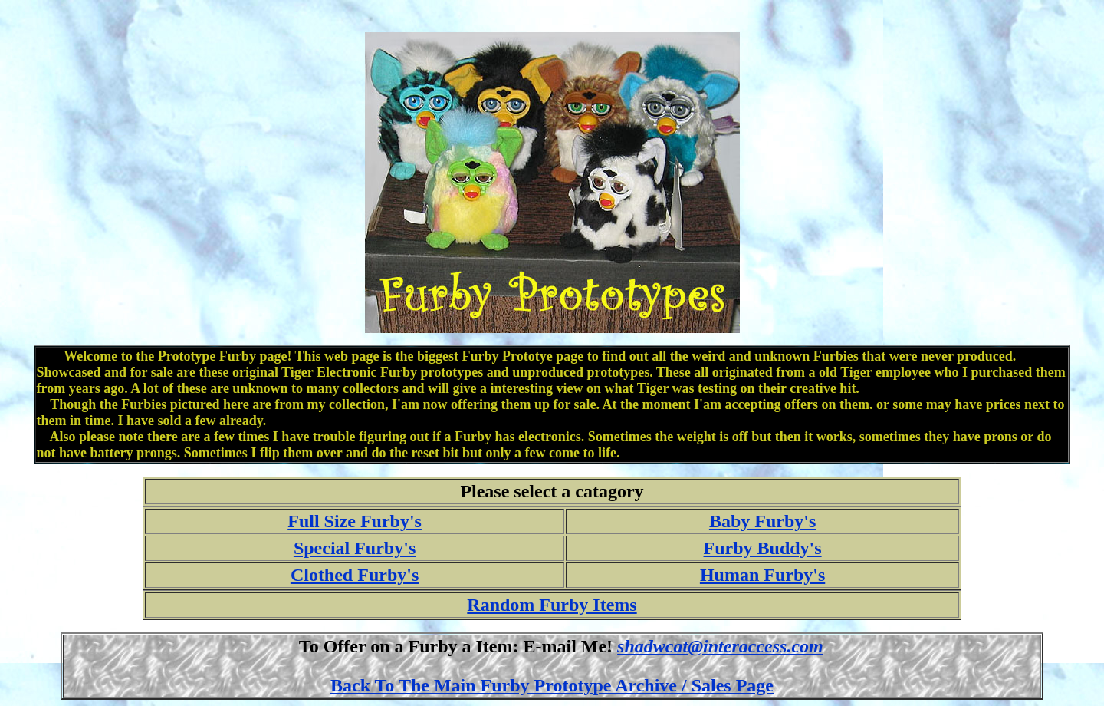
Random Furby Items (551, 605)
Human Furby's (762, 575)
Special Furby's (355, 548)
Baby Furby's (762, 521)
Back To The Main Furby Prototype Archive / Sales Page (552, 685)
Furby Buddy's (763, 548)
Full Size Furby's (355, 521)
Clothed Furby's (355, 575)
